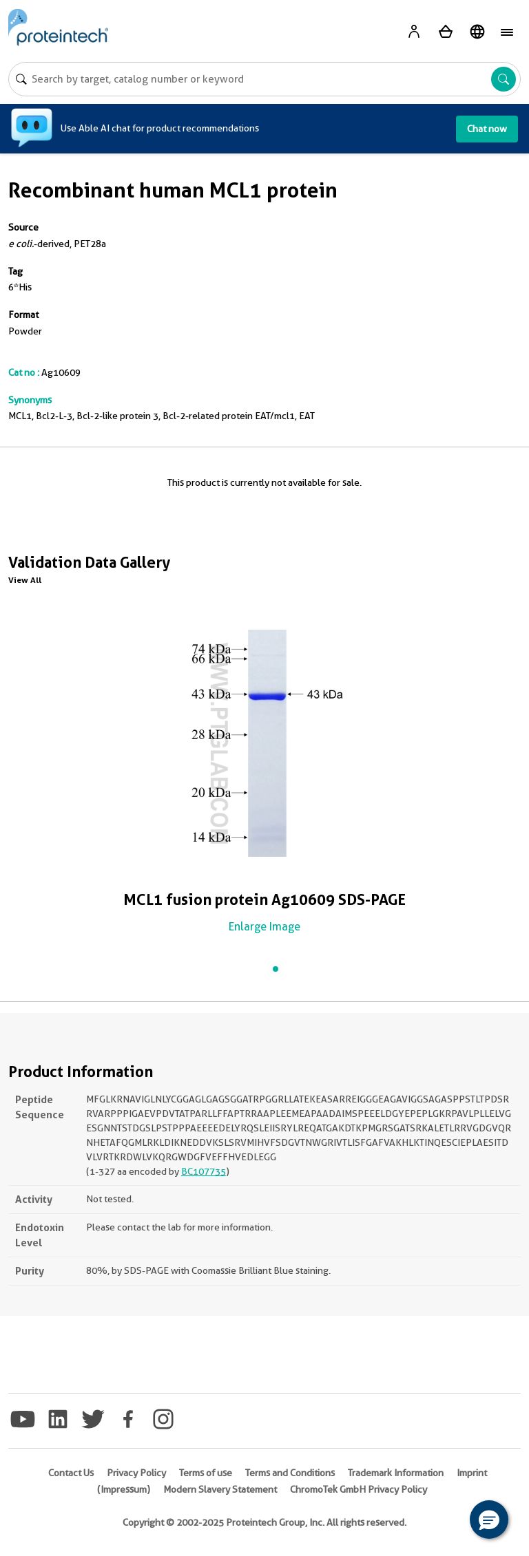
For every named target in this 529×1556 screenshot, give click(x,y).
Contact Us (71, 1472)
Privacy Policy (136, 1472)
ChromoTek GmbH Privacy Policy (358, 1489)
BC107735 (203, 1171)
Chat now (487, 128)
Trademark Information (396, 1472)
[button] (489, 1519)
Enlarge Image (264, 926)
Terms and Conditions (290, 1472)
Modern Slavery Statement (220, 1489)
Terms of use (205, 1472)
